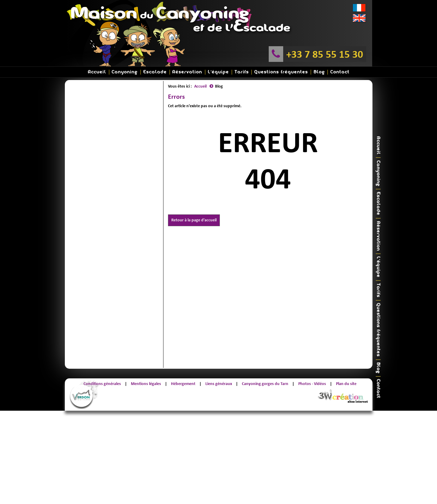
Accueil (97, 72)
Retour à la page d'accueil (194, 220)
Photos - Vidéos (312, 383)
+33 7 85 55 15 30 (324, 54)
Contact (340, 72)
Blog (319, 72)
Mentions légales (146, 383)
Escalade (155, 72)
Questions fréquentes (281, 72)
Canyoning (125, 72)
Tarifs (242, 72)
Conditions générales (102, 383)
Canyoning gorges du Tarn (265, 383)
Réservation (187, 72)
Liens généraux (218, 383)
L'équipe (218, 72)
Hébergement (183, 383)
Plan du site (346, 383)
